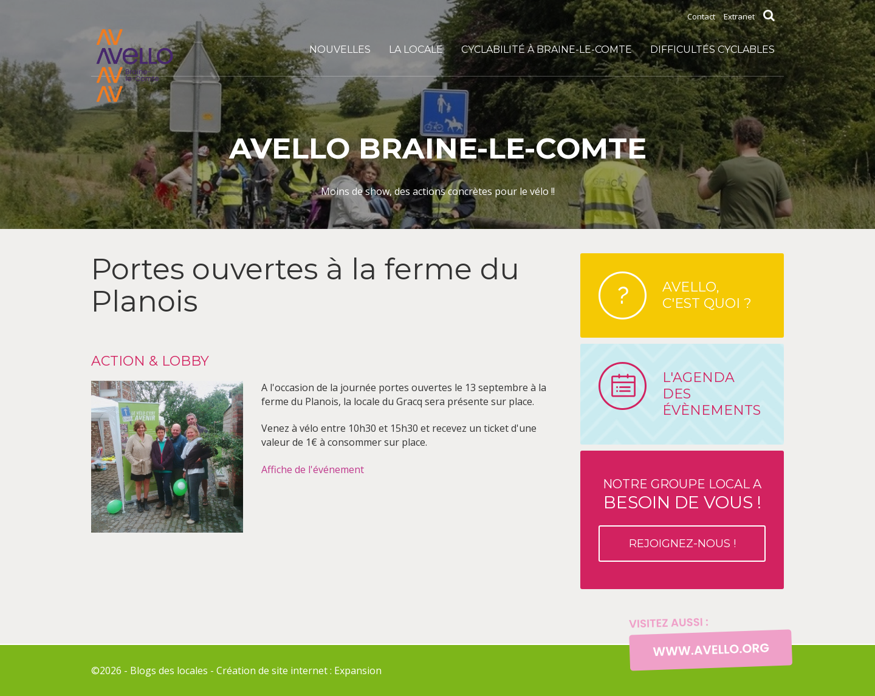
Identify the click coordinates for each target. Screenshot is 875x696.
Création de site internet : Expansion (299, 670)
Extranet (739, 16)
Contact (701, 16)
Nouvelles (340, 49)
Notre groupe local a (682, 519)
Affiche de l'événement (312, 469)
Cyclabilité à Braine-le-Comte (546, 49)
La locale (416, 49)
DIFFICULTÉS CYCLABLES (712, 49)
